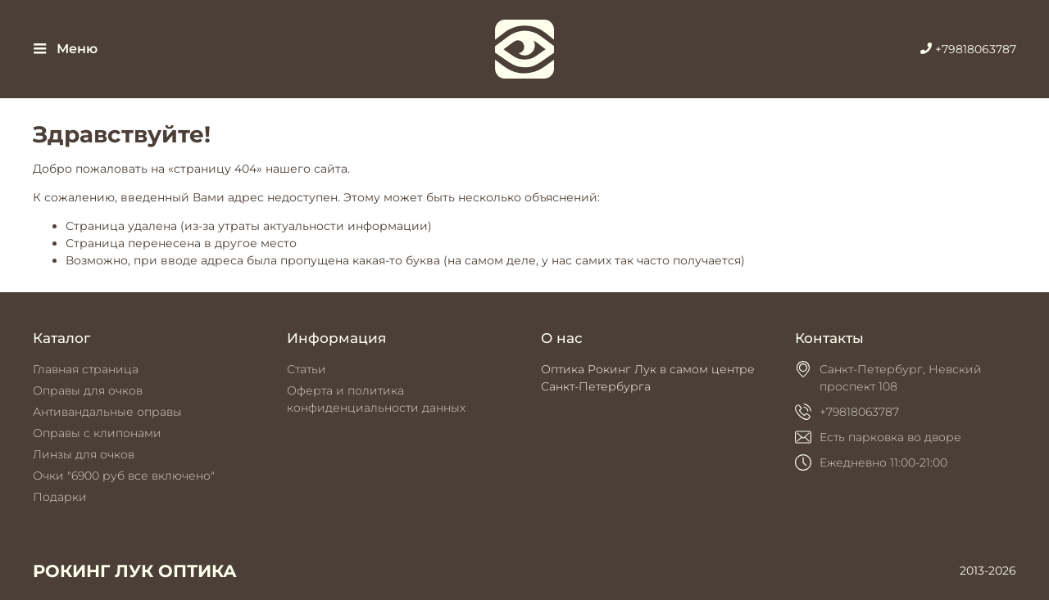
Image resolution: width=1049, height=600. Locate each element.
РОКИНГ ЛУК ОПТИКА (135, 571)
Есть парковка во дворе (890, 437)
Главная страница (86, 369)
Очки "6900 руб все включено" (124, 475)
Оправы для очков (88, 390)
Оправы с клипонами (97, 433)
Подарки (60, 496)
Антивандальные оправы (107, 411)
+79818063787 (968, 49)
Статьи (306, 369)
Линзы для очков (83, 454)
